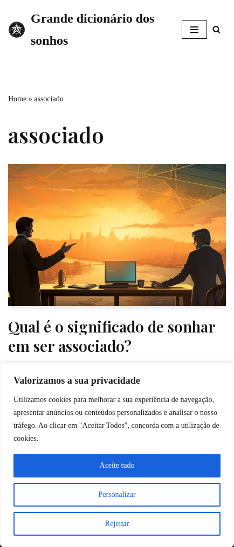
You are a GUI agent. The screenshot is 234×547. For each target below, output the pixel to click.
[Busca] (216, 29)
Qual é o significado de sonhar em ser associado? (111, 336)
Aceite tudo (117, 465)
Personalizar (116, 494)
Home (17, 99)
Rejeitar (117, 524)
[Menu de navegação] (194, 29)
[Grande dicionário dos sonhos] (87, 30)
